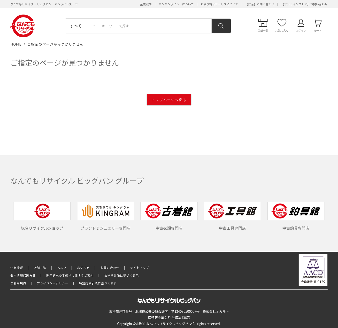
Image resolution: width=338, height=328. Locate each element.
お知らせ (83, 268)
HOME (16, 44)
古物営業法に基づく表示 (121, 275)
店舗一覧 (40, 268)
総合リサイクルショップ (42, 216)
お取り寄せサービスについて (219, 4)
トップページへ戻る (169, 100)
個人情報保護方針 (23, 275)
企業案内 (146, 4)
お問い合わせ (109, 268)
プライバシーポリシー (52, 283)
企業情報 (16, 268)
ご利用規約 (18, 283)
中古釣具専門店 (295, 216)
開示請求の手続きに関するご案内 (69, 275)
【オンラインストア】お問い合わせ (304, 4)
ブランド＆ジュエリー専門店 (105, 216)
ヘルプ (62, 268)
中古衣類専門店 (169, 216)
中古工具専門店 (232, 216)
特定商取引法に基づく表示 (98, 283)
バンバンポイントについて (176, 4)
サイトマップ (139, 268)
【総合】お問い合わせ (259, 4)
